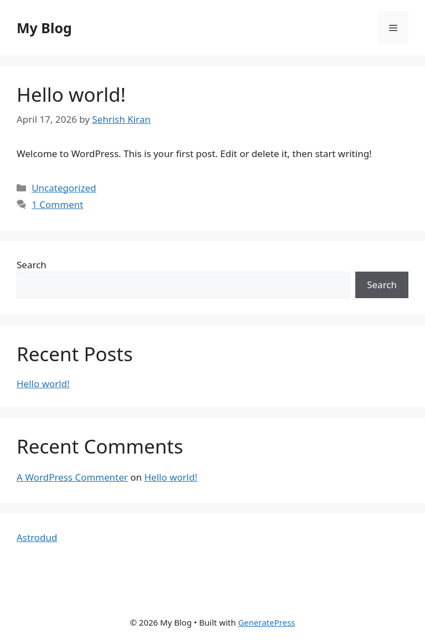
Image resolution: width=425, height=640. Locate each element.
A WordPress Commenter (72, 477)
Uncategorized (64, 187)
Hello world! (71, 94)
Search (31, 264)
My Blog (44, 27)
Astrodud (37, 537)
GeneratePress (266, 622)
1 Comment (57, 204)
